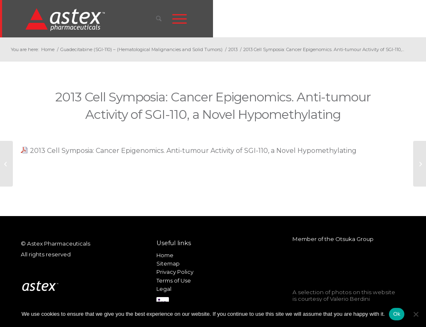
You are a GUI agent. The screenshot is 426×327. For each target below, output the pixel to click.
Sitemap (168, 263)
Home (164, 255)
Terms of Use (173, 280)
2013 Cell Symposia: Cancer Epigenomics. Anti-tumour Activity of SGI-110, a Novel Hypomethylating (193, 151)
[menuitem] (159, 18)
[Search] (159, 18)
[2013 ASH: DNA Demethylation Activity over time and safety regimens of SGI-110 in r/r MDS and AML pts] (419, 164)
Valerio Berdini (350, 298)
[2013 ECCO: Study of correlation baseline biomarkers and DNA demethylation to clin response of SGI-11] (6, 164)
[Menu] (179, 18)
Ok (396, 314)
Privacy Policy (174, 271)
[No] (415, 314)
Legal (163, 288)
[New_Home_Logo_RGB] (66, 19)
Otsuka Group (354, 239)
